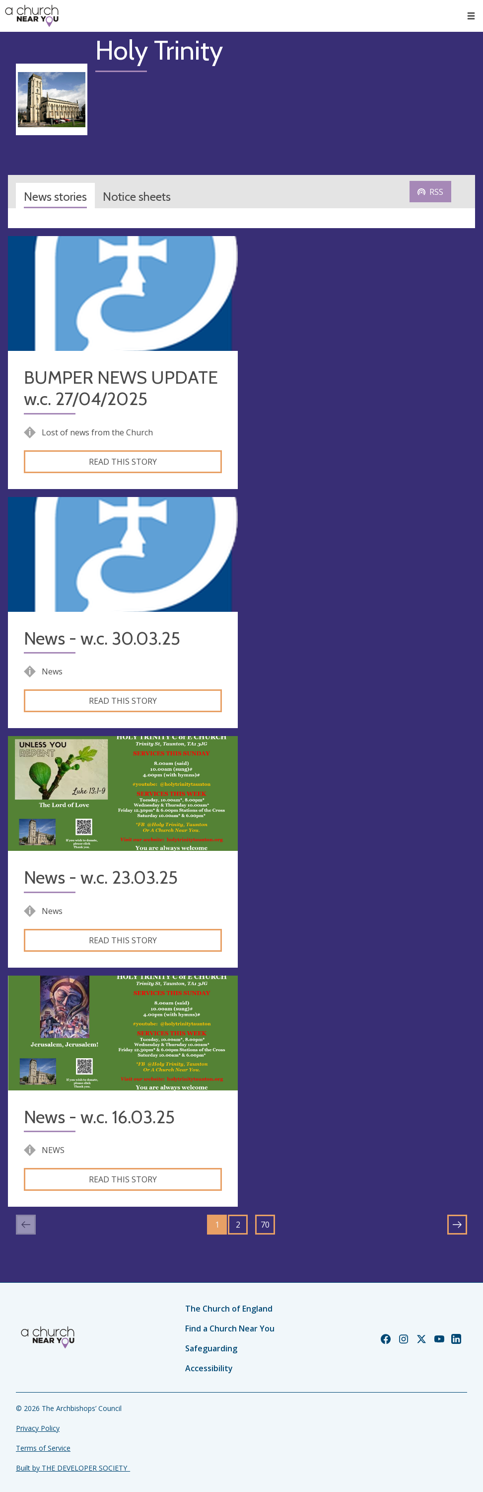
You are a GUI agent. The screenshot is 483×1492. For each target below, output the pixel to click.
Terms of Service (43, 1448)
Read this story (123, 461)
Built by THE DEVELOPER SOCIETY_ (73, 1468)
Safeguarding (211, 1348)
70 (265, 1225)
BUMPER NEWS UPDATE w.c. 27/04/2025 (121, 388)
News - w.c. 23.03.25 (101, 877)
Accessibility (209, 1368)
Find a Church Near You (230, 1328)
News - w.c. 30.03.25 (102, 638)
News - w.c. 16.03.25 (99, 1117)
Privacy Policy (38, 1428)
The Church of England (229, 1308)
